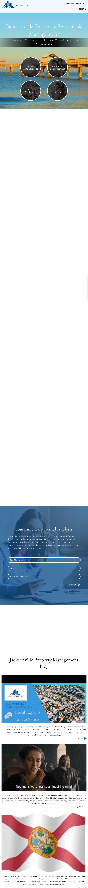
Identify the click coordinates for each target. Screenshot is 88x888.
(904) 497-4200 (76, 3)
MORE (79, 739)
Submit (72, 585)
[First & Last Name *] (44, 560)
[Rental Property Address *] (44, 577)
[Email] (44, 568)
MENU (82, 9)
